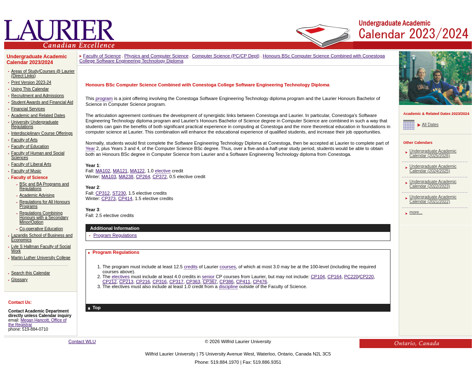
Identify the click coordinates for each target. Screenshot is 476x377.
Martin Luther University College (40, 257)
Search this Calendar (30, 273)
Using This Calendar (30, 89)
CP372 (159, 176)
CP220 (366, 276)
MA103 (109, 176)
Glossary (19, 279)
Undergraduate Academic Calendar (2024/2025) (433, 168)
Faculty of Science (29, 177)
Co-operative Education (41, 229)
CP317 (176, 281)
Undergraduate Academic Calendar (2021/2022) (433, 199)
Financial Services (28, 109)
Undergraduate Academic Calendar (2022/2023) (433, 183)
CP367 (210, 281)
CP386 (226, 281)
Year (90, 148)
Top (97, 307)
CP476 (260, 281)
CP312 (102, 193)
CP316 (159, 281)
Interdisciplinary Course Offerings (42, 133)
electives (121, 276)
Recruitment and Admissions (37, 95)
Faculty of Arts (24, 140)
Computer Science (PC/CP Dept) (225, 55)
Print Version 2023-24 (31, 82)
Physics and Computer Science (156, 55)
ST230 (119, 193)
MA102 (102, 170)
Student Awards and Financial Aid (42, 102)
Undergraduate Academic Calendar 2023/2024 (37, 59)
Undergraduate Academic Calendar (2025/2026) (433, 153)
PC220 (351, 276)
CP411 (243, 281)
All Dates (430, 124)
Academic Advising (37, 195)
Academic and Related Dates (38, 115)
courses (228, 266)
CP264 (143, 176)
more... (415, 212)
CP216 (143, 281)
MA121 (120, 170)
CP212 (109, 281)
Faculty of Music (26, 171)
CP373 (109, 198)
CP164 (335, 276)
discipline (228, 286)
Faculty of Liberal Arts (31, 164)
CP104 (318, 276)
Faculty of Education (30, 146)
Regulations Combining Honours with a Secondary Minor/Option (43, 217)
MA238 (126, 176)
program (104, 98)
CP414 (125, 198)
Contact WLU (82, 341)
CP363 (193, 281)
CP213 (126, 281)
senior (208, 276)
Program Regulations (115, 235)
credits (191, 266)
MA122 (137, 170)
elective (163, 170)
